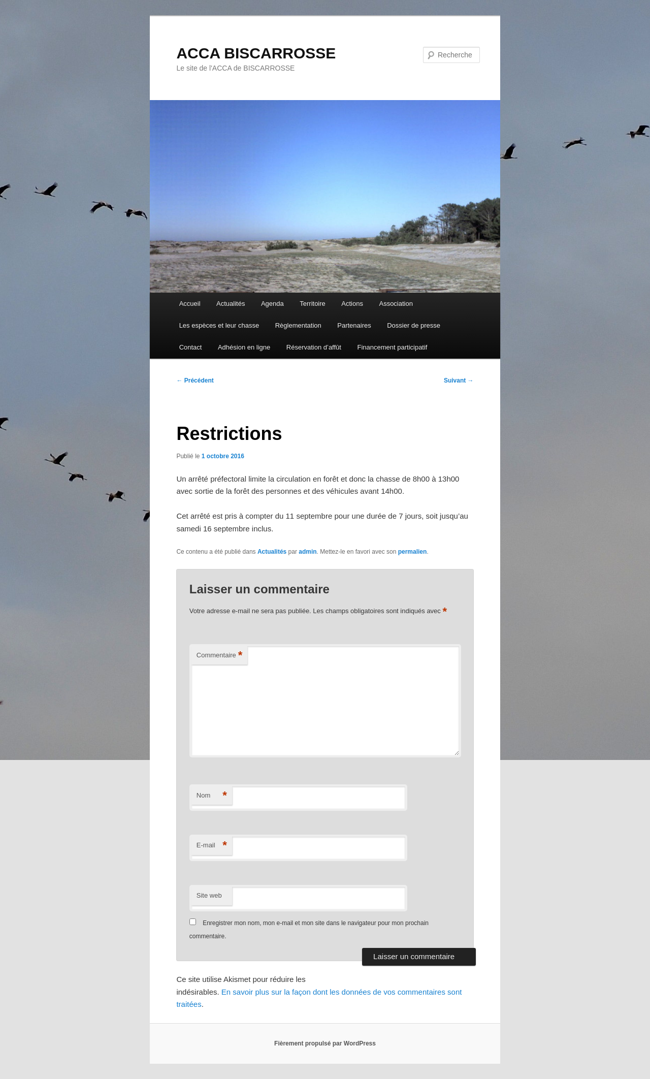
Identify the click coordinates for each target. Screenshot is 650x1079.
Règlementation (298, 325)
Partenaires (354, 325)
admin (307, 551)
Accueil (190, 303)
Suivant (459, 380)
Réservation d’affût (313, 347)
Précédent (194, 380)
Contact (190, 347)
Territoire (313, 303)
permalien (412, 551)
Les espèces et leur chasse (219, 325)
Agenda (272, 303)
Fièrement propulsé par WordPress (325, 1043)
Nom (212, 795)
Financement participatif (392, 347)
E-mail (212, 845)
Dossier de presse (413, 325)
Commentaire (220, 655)
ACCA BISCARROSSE (256, 53)
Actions (352, 303)
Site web (209, 895)
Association (395, 303)
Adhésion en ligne (244, 347)
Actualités (230, 303)
